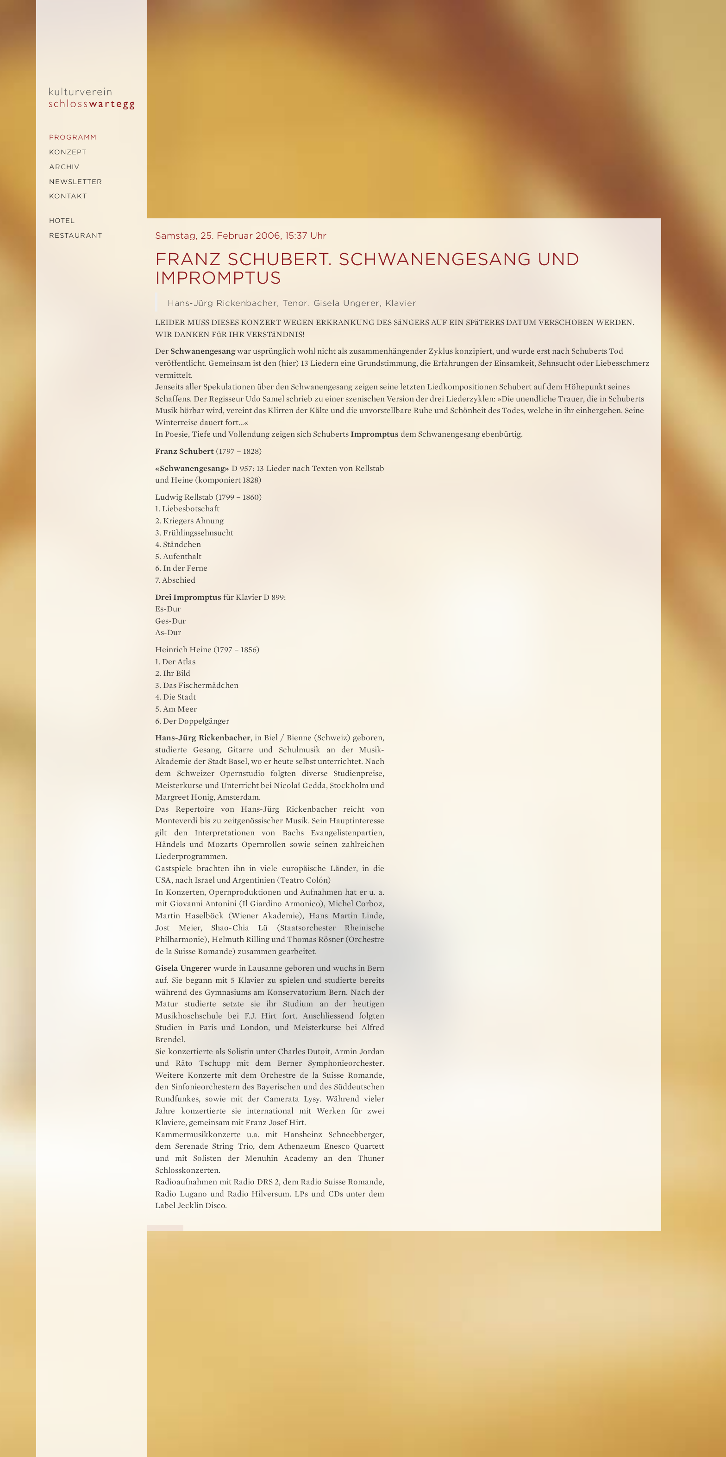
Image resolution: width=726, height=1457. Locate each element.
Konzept (68, 152)
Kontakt (68, 196)
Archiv (64, 167)
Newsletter (75, 181)
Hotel (62, 220)
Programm (73, 137)
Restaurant (75, 235)
